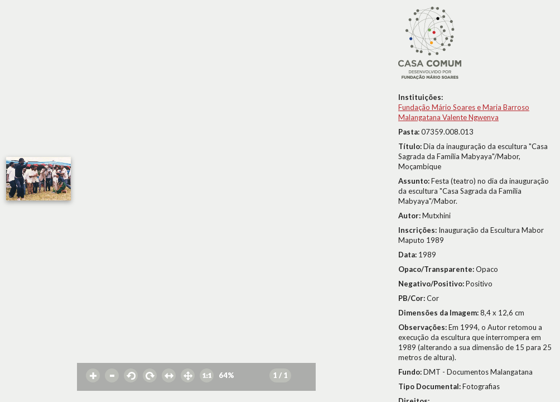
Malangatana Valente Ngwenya (448, 117)
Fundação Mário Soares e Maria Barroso (463, 107)
